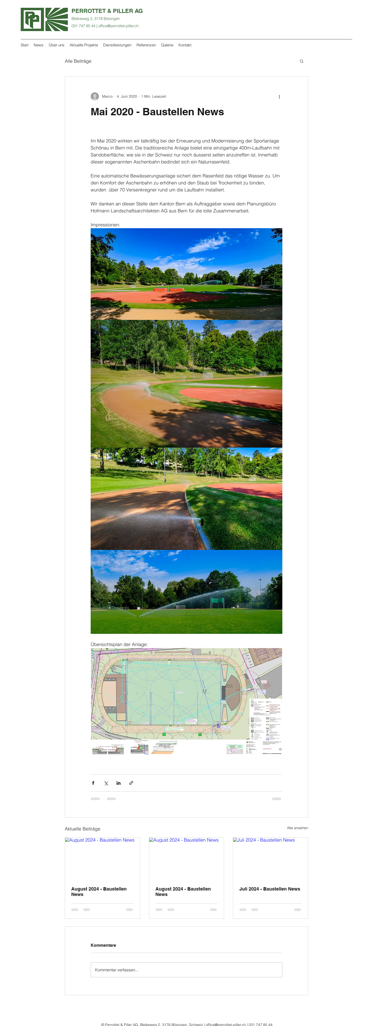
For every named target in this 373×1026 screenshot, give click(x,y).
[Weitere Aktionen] (279, 96)
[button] (301, 61)
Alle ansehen (297, 828)
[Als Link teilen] (131, 782)
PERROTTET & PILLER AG (107, 11)
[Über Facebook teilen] (93, 782)
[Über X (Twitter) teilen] (105, 782)
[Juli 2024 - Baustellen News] (270, 859)
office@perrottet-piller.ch (118, 25)
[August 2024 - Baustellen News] (102, 859)
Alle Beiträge (78, 61)
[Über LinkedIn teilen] (118, 782)
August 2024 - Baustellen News (99, 891)
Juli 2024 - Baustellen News (269, 889)
